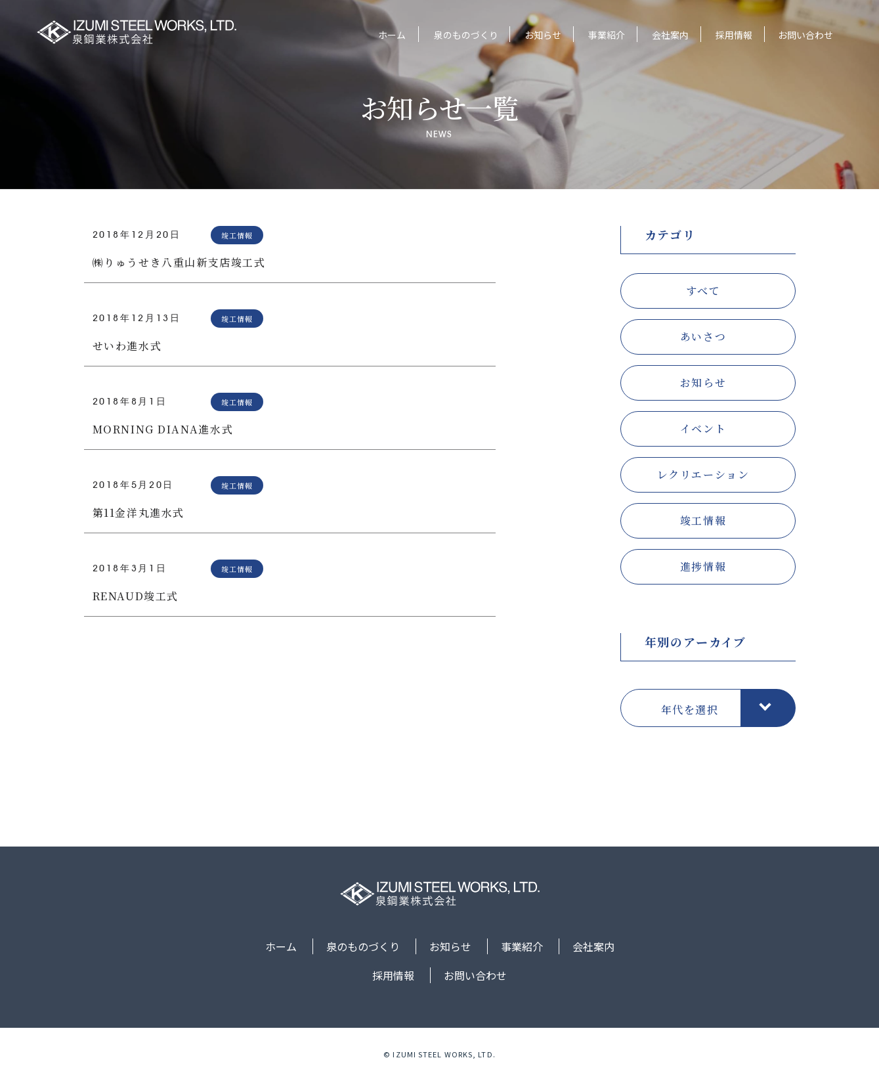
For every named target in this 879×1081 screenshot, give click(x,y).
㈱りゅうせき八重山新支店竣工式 (179, 262)
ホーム (391, 34)
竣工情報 (703, 520)
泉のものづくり (464, 34)
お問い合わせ (805, 34)
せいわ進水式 (127, 345)
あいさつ (703, 336)
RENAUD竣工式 (136, 596)
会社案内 (669, 34)
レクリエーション (703, 474)
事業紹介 (605, 34)
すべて (703, 290)
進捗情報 (703, 566)
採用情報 (732, 34)
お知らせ (541, 34)
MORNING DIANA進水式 (163, 429)
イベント (703, 428)
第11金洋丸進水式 (138, 512)
